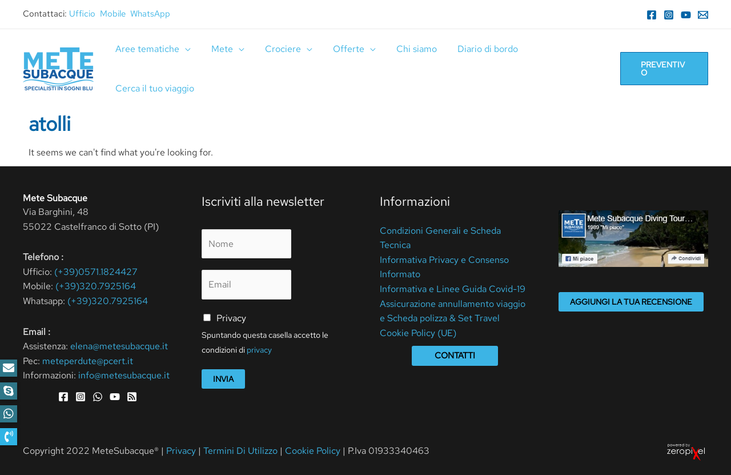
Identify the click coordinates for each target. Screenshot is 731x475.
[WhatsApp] (98, 397)
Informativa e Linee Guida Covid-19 (452, 289)
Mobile (113, 13)
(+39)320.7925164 (95, 286)
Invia (223, 379)
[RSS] (132, 397)
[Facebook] (651, 15)
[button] (8, 436)
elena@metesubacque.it (119, 346)
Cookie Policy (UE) (418, 333)
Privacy (231, 318)
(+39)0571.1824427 (96, 272)
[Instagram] (669, 15)
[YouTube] (686, 15)
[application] (184, 49)
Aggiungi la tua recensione (631, 302)
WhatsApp (150, 13)
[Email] (703, 15)
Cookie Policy (312, 451)
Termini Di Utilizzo (241, 451)
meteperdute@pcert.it (87, 361)
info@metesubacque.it (124, 375)
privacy (259, 350)
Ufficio (82, 13)
